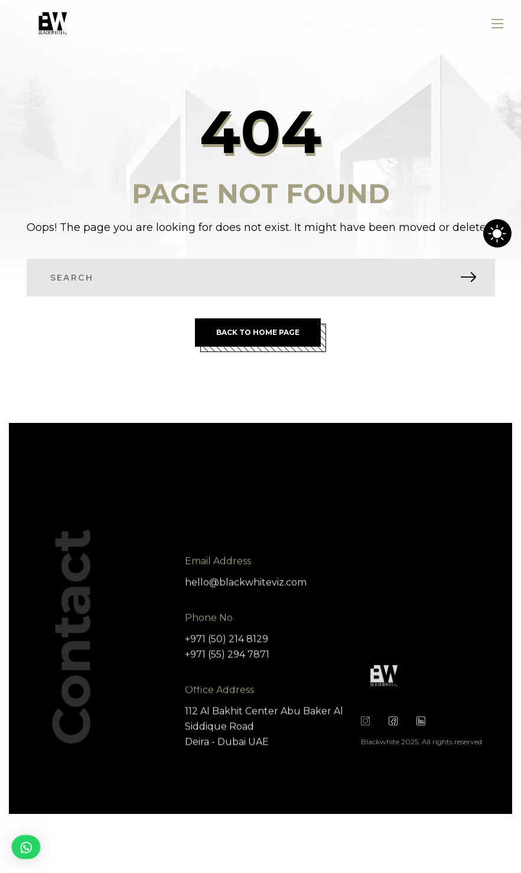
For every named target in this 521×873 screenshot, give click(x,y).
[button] (25, 847)
